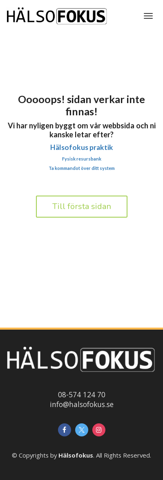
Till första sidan (81, 206)
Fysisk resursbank (81, 158)
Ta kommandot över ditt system (82, 168)
